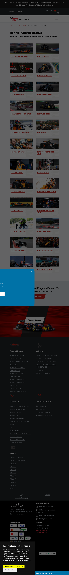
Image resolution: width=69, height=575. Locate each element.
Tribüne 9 (13, 485)
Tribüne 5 (13, 473)
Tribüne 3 (13, 467)
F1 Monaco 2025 (18, 231)
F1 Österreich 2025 (45, 250)
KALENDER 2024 (15, 388)
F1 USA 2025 (16, 269)
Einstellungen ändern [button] (10, 570)
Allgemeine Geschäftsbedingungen (21, 512)
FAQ (21, 495)
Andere (12, 488)
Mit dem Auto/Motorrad (17, 409)
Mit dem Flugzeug (16, 412)
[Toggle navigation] (56, 19)
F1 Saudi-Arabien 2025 (46, 192)
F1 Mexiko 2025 (17, 95)
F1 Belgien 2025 (17, 152)
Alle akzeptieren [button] (9, 566)
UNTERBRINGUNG (16, 437)
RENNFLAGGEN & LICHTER (19, 362)
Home (12, 25)
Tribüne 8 (13, 482)
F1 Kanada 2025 (18, 250)
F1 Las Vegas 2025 (18, 76)
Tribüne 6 (13, 476)
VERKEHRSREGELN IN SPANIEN (20, 434)
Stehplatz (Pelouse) (16, 457)
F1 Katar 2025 (43, 57)
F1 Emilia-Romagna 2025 (45, 212)
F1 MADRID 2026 (21, 25)
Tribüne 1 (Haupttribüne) (17, 461)
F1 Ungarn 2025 (43, 133)
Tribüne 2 (13, 464)
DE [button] (56, 10)
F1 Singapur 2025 (44, 95)
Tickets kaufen (34, 320)
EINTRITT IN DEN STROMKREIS (46, 355)
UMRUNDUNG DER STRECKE (19, 421)
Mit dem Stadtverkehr (17, 418)
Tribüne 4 (13, 470)
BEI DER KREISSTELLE (17, 440)
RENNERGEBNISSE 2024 (18, 391)
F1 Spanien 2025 (44, 231)
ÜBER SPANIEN (41, 406)
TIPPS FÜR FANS (15, 376)
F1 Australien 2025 (19, 57)
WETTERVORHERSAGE (17, 368)
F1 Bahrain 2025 (18, 192)
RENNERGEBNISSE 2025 (18, 382)
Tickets (47, 495)
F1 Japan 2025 (43, 173)
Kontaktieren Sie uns (34, 296)
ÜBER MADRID (40, 409)
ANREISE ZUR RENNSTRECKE (19, 406)
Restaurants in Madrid (43, 412)
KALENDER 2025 (15, 385)
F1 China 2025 (17, 173)
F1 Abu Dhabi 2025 (44, 269)
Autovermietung (15, 431)
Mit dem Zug (14, 415)
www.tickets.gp (21, 498)
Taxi (11, 428)
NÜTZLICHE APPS (16, 443)
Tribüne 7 (13, 479)
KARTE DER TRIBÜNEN (43, 373)
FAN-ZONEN (40, 370)
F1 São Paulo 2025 (44, 76)
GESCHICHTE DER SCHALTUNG (46, 362)
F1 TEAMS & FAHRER (17, 355)
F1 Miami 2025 (17, 211)
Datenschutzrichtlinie (17, 514)
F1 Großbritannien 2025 (45, 153)
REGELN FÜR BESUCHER (44, 358)
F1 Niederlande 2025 (20, 133)
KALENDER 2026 (15, 358)
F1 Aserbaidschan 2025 (21, 114)
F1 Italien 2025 (43, 114)
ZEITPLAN (13, 365)
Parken (12, 424)
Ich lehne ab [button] (20, 566)
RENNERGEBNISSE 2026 (18, 379)
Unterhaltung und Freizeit (44, 415)
